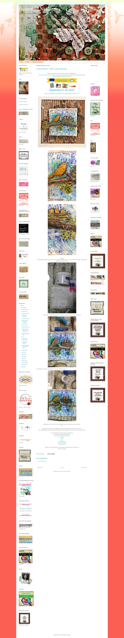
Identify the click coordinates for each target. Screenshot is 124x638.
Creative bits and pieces (37, 61)
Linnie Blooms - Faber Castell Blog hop (25, 330)
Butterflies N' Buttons (39, 9)
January (24, 364)
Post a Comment (42, 461)
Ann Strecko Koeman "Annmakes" (62, 435)
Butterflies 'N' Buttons (23, 101)
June (23, 354)
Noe (62, 438)
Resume (27, 61)
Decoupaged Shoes (24, 342)
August (23, 350)
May (23, 356)
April (23, 358)
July (23, 352)
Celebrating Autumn (24, 316)
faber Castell (62, 444)
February (24, 362)
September (24, 313)
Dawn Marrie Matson (62, 443)
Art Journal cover (25, 318)
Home (21, 61)
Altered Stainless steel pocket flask (25, 346)
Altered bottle (24, 325)
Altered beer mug (25, 327)
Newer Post (40, 467)
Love (22, 336)
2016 (21, 305)
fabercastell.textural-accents (64, 76)
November (24, 309)
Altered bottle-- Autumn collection (24, 322)
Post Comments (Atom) (65, 471)
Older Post (84, 467)
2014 (21, 366)
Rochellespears (62, 441)
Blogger (68, 634)
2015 (21, 307)
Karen (62, 440)
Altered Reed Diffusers (24, 339)
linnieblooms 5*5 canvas (73, 93)
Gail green (62, 437)
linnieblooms (45, 75)
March (23, 360)
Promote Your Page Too (23, 104)
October (24, 311)
